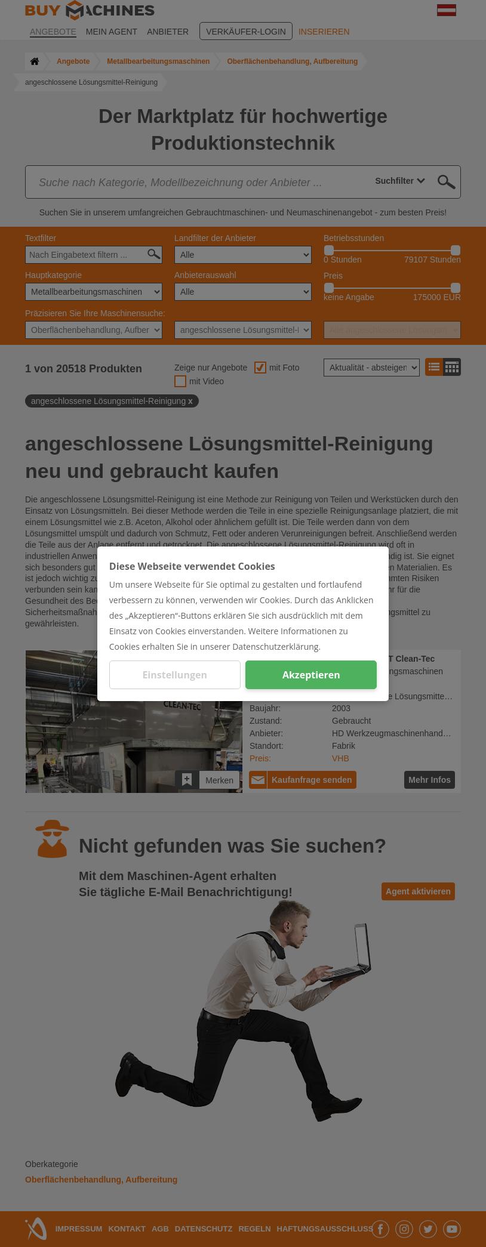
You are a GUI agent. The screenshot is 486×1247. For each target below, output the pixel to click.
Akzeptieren (311, 674)
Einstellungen (174, 674)
